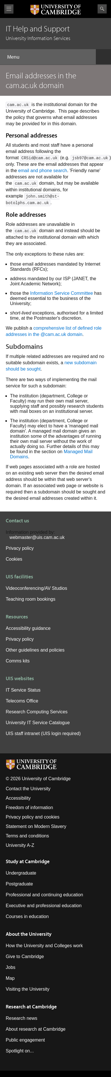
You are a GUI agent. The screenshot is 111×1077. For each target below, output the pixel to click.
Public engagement (25, 1040)
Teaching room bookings (30, 599)
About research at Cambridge (36, 1029)
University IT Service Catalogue (38, 722)
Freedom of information (29, 807)
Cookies (14, 559)
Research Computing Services (37, 711)
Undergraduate (21, 873)
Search (102, 8)
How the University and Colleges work (44, 945)
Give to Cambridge (25, 956)
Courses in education (27, 916)
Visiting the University (27, 989)
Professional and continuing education (44, 894)
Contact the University (28, 788)
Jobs (10, 967)
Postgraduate (19, 883)
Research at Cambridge (31, 1006)
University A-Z (20, 845)
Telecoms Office (22, 700)
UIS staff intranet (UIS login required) (43, 733)
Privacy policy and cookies (33, 817)
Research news (21, 1018)
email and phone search (42, 170)
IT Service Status (23, 690)
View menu (8, 9)
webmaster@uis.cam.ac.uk (36, 537)
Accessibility (18, 798)
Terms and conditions (27, 835)
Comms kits (18, 660)
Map (10, 978)
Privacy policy (20, 548)
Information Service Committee (61, 293)
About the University (28, 934)
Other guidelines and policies (35, 650)
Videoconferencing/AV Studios (36, 588)
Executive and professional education (44, 905)
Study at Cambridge (27, 861)
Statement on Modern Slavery (36, 826)
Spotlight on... (20, 1050)
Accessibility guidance (28, 628)
